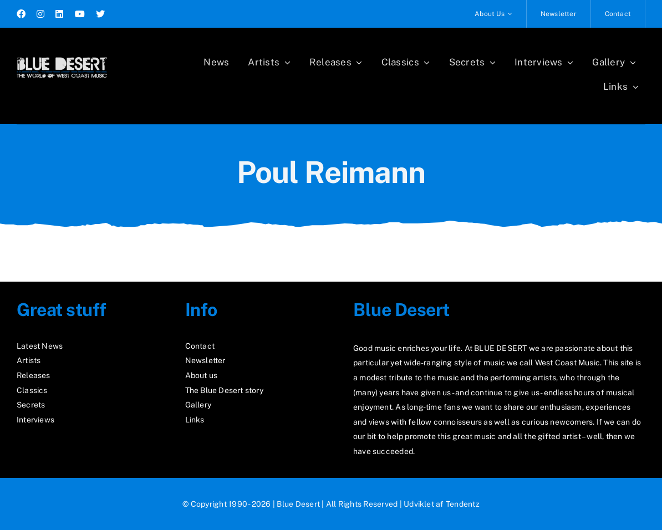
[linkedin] (59, 13)
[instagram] (40, 13)
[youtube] (80, 13)
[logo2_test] (62, 54)
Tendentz (463, 504)
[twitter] (100, 13)
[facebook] (21, 13)
